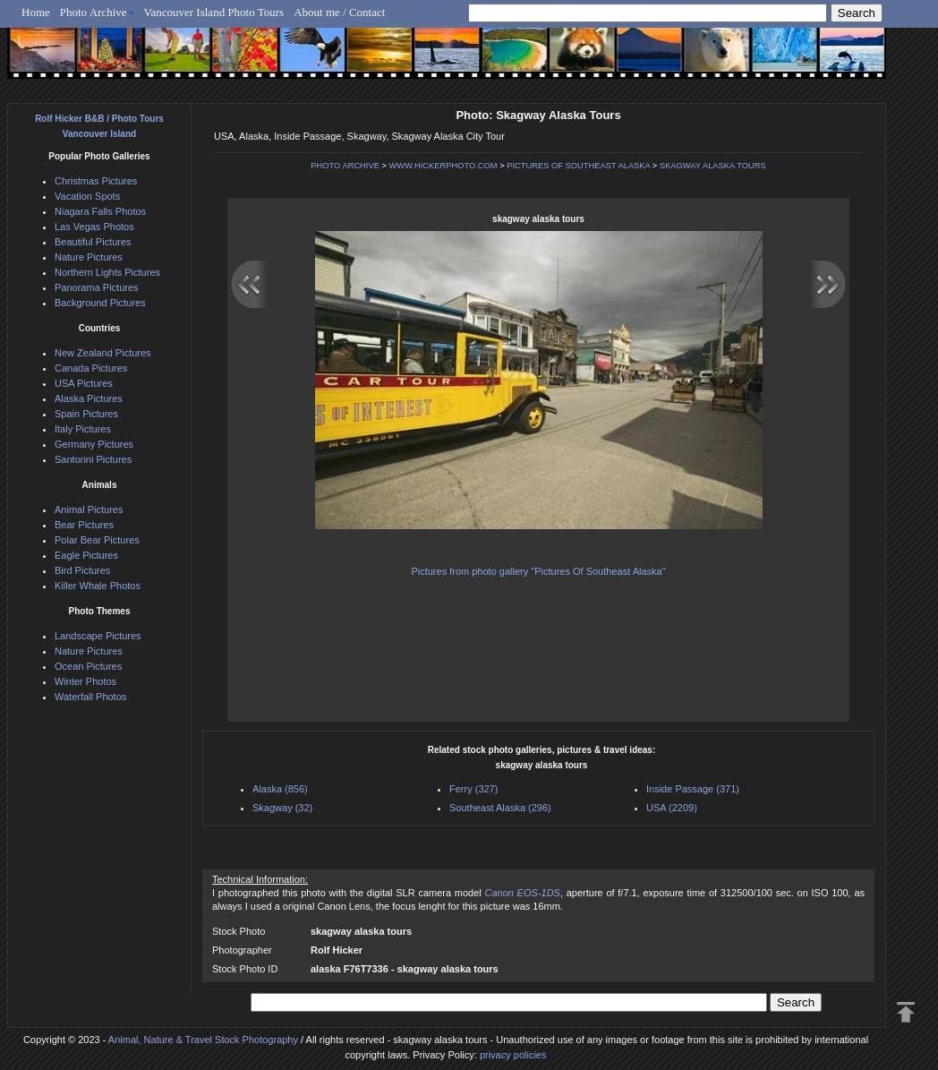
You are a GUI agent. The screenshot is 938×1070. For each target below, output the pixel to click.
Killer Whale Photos (98, 585)
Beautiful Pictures (93, 241)
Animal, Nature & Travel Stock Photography (203, 1039)
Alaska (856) (280, 788)
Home (35, 12)
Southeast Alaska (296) (500, 807)
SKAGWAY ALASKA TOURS (713, 165)
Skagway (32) (282, 807)
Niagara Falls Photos (100, 211)
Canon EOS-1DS (521, 892)
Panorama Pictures (97, 287)
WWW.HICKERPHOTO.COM (443, 165)
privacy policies (513, 1054)
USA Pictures (84, 383)
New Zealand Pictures (103, 352)
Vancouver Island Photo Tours (214, 12)
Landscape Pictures (98, 635)
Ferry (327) (473, 788)
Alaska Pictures (89, 398)
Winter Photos (85, 681)
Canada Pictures (91, 368)
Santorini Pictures (93, 459)
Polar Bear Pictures (97, 540)
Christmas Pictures (96, 180)
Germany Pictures (94, 444)
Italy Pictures (83, 429)
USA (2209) (671, 807)
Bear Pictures (84, 524)
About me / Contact (339, 12)
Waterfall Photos (90, 696)
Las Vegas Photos (94, 226)
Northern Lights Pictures (107, 272)
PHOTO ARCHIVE (345, 165)
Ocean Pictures (88, 666)
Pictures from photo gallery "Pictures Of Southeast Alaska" (538, 571)
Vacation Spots (87, 196)
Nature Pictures (89, 257)
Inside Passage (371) (692, 788)
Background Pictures (100, 302)
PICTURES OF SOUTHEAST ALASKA (578, 165)
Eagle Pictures (86, 555)
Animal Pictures (89, 509)
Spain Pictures (86, 413)
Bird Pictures (82, 570)
